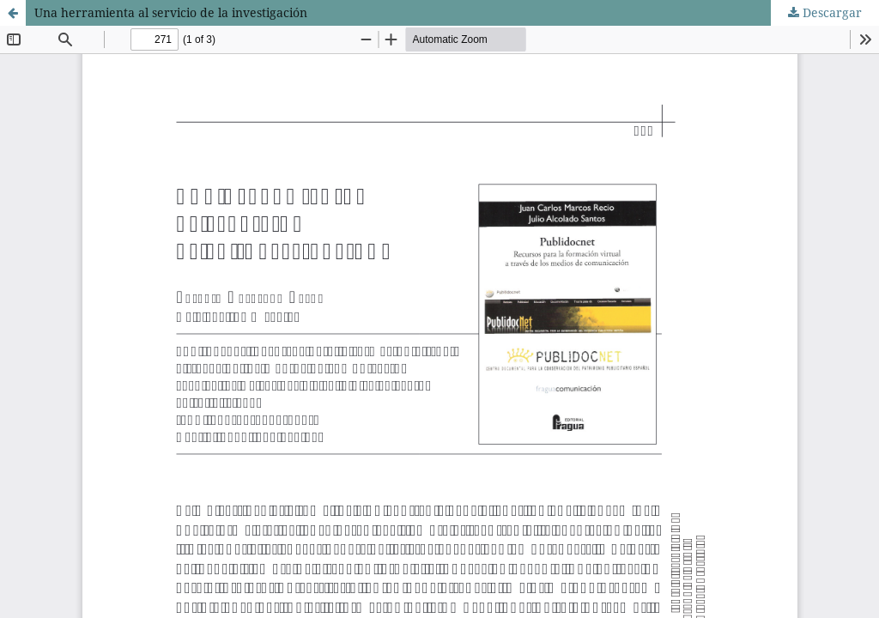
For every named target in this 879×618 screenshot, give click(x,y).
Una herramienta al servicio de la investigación (170, 12)
